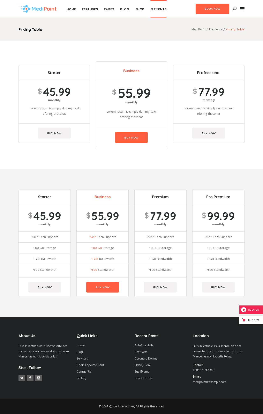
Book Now (212, 8)
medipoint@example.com (210, 382)
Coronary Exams (146, 358)
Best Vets (141, 352)
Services (82, 358)
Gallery (81, 378)
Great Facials (143, 378)
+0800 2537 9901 (204, 370)
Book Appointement (90, 365)
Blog (80, 352)
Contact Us (84, 372)
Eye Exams (142, 372)
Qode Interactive (121, 406)
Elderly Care (143, 365)
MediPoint (198, 29)
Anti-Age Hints (144, 345)
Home (81, 345)
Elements (215, 29)
